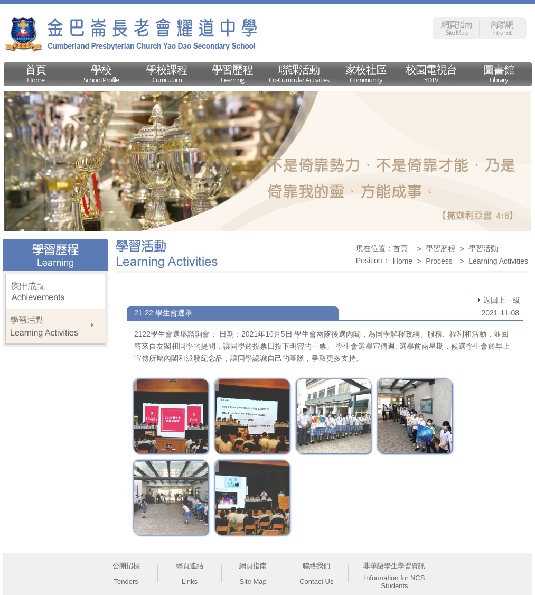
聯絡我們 (316, 566)
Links (190, 581)
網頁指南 (253, 566)
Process (439, 261)
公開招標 (126, 566)
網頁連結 (189, 566)
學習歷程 (440, 248)
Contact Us (316, 581)
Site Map (252, 581)
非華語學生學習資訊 (394, 566)
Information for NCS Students (394, 582)
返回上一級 (499, 300)
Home (402, 261)
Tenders (126, 581)
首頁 (400, 248)
